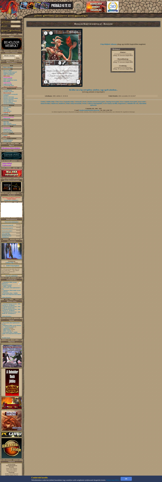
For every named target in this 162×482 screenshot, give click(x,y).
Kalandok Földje (69, 102)
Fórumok (5, 108)
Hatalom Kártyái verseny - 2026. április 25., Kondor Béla (11, 307)
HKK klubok (6, 81)
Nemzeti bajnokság (8, 99)
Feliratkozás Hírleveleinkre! (10, 148)
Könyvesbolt (141, 102)
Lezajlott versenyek (8, 91)
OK (126, 479)
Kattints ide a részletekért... (11, 200)
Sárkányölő (78, 102)
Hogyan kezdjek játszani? (10, 72)
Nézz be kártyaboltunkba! (11, 222)
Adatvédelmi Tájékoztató (7, 164)
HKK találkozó (7, 111)
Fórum (84, 103)
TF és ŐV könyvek (8, 132)
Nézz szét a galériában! (12, 275)
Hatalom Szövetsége (8, 97)
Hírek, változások (8, 67)
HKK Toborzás (7, 123)
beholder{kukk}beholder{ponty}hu (89, 110)
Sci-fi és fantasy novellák (110, 103)
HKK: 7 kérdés (7, 286)
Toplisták (5, 113)
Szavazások (6, 109)
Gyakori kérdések (8, 140)
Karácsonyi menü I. (7, 231)
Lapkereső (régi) (7, 84)
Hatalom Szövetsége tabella (10, 98)
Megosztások (6, 118)
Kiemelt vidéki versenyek (10, 101)
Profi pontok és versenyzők (10, 94)
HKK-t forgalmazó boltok (10, 80)
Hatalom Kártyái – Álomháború (7, 236)
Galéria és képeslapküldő (95, 103)
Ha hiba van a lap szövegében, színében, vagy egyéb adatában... (93, 90)
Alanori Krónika (45, 103)
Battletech (62, 103)
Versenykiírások (7, 90)
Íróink (68, 103)
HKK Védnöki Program (9, 124)
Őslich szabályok (7, 78)
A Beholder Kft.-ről (132, 103)
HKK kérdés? (7, 329)
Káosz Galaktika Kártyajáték (128, 102)
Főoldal (43, 102)
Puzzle (84, 102)
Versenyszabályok (8, 102)
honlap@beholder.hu (11, 465)
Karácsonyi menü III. (7, 225)
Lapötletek (6, 328)
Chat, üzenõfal (7, 107)
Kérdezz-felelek (7, 141)
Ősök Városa (59, 102)
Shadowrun (54, 103)
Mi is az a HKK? (7, 70)
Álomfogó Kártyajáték (112, 102)
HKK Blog (6, 122)
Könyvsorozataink (76, 103)
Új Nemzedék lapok (8, 85)
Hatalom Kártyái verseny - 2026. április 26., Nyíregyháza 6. (11, 312)
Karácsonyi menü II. (7, 228)
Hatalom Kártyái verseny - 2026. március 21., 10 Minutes (11, 304)
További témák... (6, 337)
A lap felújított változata (108, 44)
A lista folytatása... (7, 297)
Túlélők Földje (10, 262)
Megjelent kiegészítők (9, 73)
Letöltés (5, 135)
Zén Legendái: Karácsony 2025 (6, 233)
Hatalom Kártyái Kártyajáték (96, 102)
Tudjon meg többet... (113, 480)
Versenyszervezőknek (9, 103)
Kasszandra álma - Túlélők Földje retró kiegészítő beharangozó (11, 293)
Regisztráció (121, 103)
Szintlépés (6, 95)
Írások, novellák (7, 130)
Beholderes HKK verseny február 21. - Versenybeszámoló (11, 326)
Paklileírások (6, 129)
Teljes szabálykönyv (8, 74)
